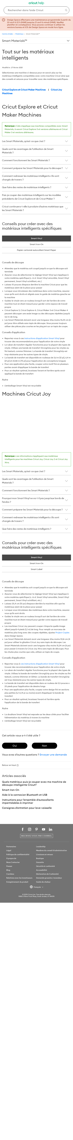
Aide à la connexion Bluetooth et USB (24, 794)
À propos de (11, 858)
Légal (8, 850)
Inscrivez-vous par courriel (36, 836)
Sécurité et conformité (45, 866)
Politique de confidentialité (17, 854)
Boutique (40, 858)
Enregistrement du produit (17, 882)
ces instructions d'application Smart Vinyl (40, 663)
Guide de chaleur (43, 882)
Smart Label (36, 569)
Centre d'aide (7, 34)
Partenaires (11, 846)
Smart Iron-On (36, 563)
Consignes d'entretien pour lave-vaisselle (27, 807)
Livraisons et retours (44, 854)
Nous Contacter (13, 862)
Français (35, 887)
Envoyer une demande (53, 754)
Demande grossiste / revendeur (49, 878)
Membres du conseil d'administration (51, 850)
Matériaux (19, 34)
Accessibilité (41, 870)
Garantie (40, 862)
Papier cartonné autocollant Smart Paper (36, 250)
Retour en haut (10, 765)
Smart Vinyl (36, 557)
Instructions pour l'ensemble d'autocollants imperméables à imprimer (28, 801)
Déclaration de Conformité (47, 874)
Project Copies (62, 632)
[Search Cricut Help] (36, 10)
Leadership (40, 846)
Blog (8, 870)
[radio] (14, 746)
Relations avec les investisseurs (19, 878)
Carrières (10, 874)
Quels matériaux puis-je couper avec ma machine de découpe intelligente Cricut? (34, 783)
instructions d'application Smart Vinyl (42, 338)
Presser (9, 866)
